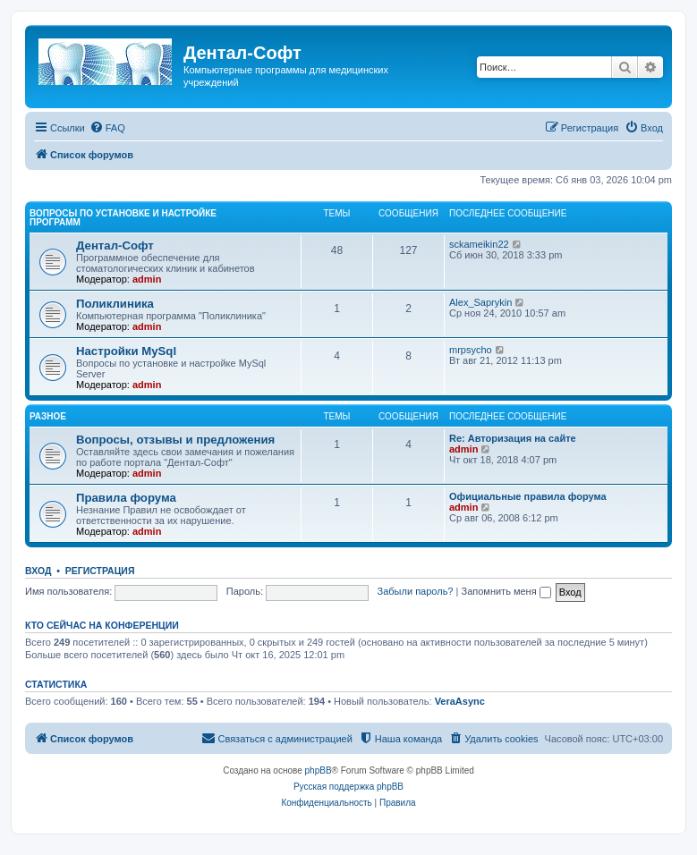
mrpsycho (470, 349)
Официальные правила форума (528, 496)
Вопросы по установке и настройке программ (123, 217)
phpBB (318, 770)
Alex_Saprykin (480, 302)
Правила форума (126, 497)
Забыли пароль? (416, 591)
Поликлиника (115, 303)
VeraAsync (460, 701)
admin (146, 279)
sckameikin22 (479, 244)
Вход (38, 570)
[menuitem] (107, 128)
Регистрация (100, 570)
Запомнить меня (505, 591)
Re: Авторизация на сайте (512, 438)
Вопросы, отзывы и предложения (175, 439)
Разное (48, 416)
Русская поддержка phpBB (348, 787)
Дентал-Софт (115, 245)
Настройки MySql (126, 351)
